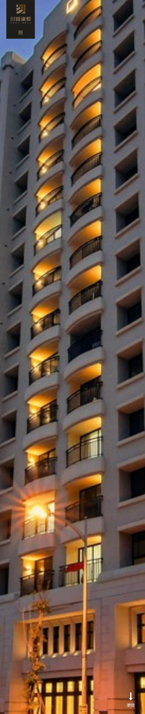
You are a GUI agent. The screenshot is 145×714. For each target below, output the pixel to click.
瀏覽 (131, 700)
